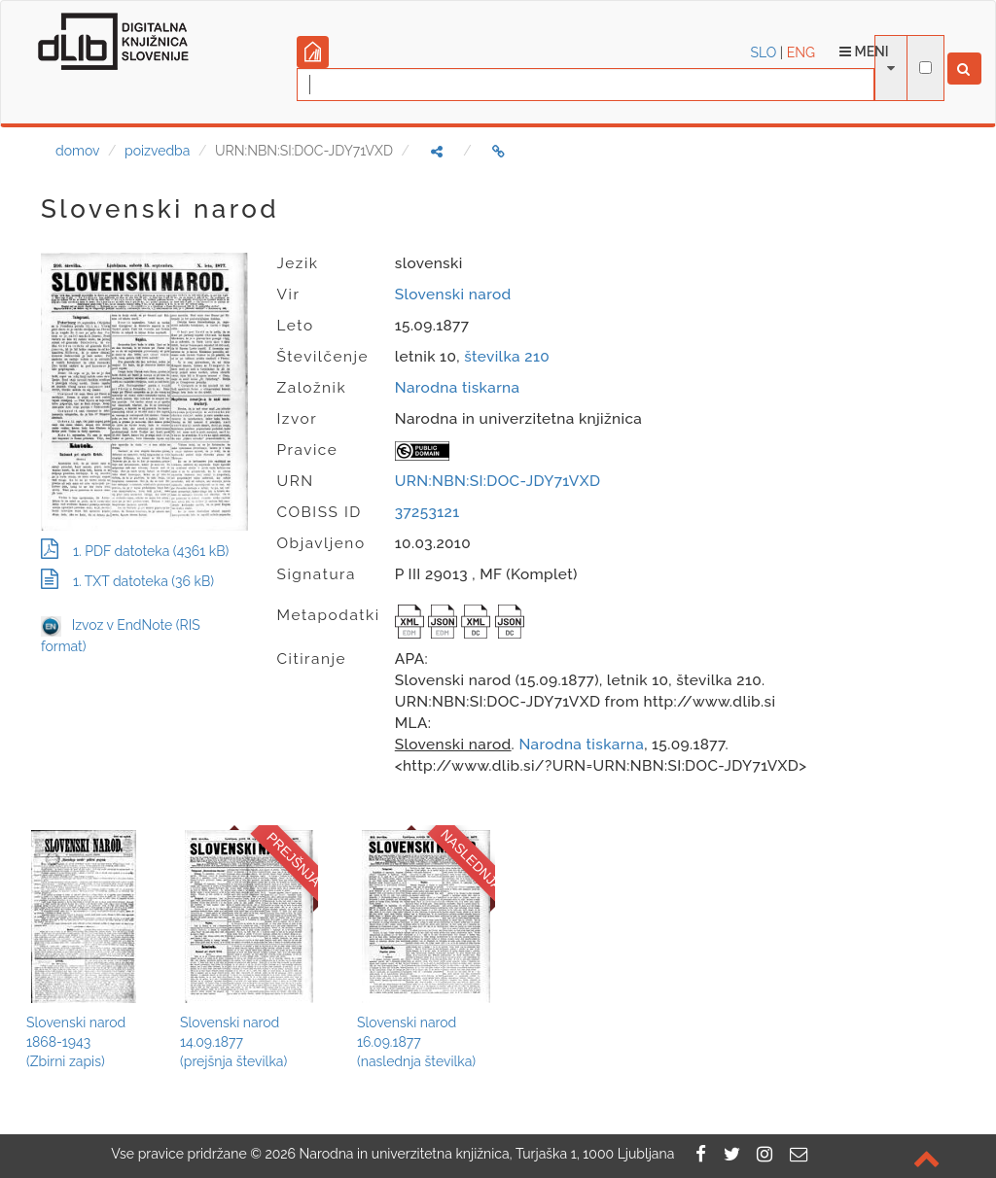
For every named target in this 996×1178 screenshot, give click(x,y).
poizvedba (157, 150)
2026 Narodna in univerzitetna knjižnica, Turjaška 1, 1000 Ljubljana (469, 1153)
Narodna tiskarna (457, 388)
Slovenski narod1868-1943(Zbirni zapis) (75, 1042)
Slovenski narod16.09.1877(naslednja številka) (416, 1042)
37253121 (427, 512)
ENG (801, 52)
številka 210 (507, 356)
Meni (864, 51)
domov (77, 150)
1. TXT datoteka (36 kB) (127, 581)
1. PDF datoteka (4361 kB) (135, 551)
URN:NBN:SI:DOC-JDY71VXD (498, 481)
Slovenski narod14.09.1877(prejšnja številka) (233, 1042)
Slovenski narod (453, 294)
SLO (764, 52)
